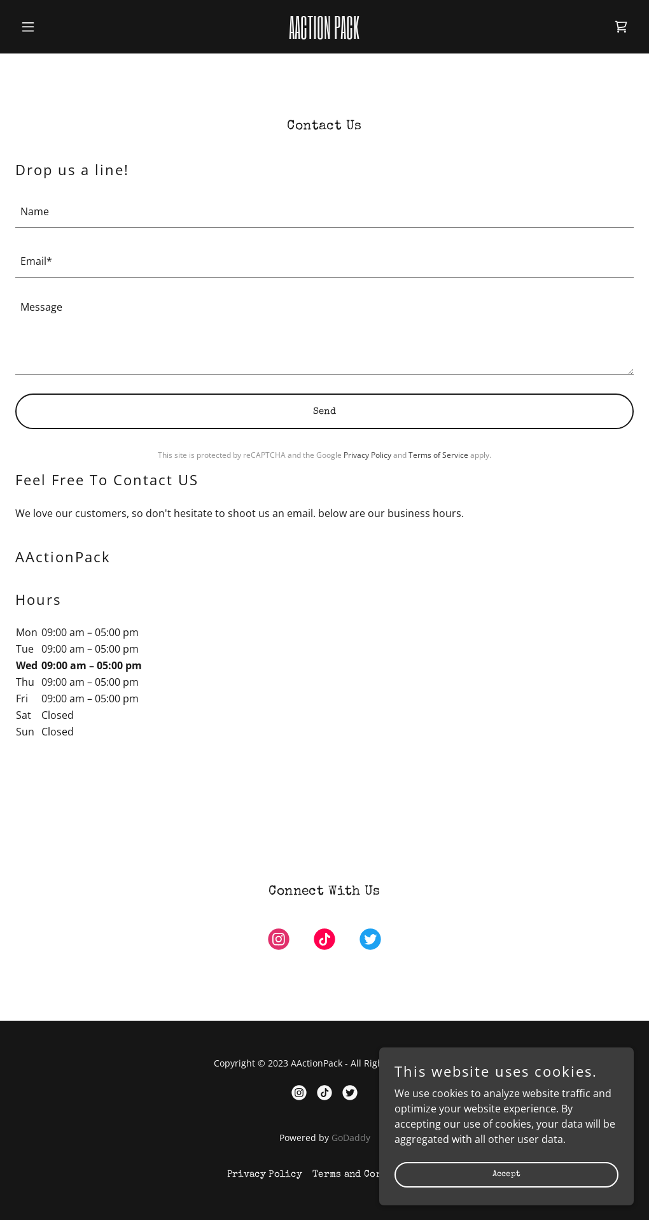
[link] (324, 35)
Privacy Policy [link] (367, 455)
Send (324, 411)
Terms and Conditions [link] (367, 1174)
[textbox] (324, 211)
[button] (61, 26)
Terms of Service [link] (438, 455)
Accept (506, 1174)
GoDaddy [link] (350, 1137)
